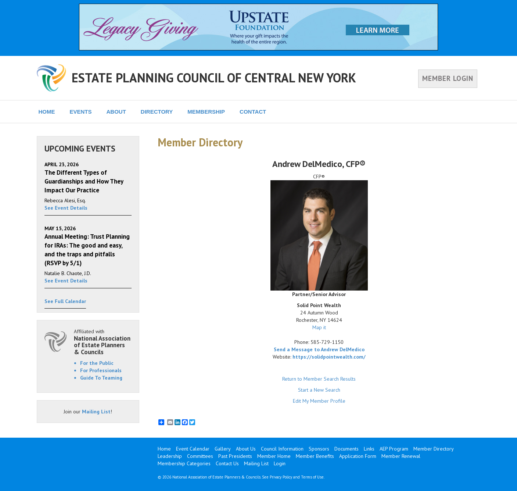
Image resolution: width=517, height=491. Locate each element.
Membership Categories (184, 463)
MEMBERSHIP (206, 111)
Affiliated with (103, 342)
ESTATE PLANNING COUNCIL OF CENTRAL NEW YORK (214, 78)
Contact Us (227, 463)
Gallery (223, 448)
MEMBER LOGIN (447, 78)
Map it (319, 327)
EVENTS (81, 111)
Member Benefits (315, 456)
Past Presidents (235, 456)
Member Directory (433, 448)
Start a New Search (319, 390)
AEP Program (394, 448)
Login (280, 463)
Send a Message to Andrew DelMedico (319, 349)
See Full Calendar (65, 301)
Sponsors (319, 448)
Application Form (357, 456)
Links (369, 448)
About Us (246, 448)
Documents (346, 448)
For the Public (97, 363)
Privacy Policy (281, 477)
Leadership (170, 456)
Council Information (282, 448)
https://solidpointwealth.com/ (329, 356)
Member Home (274, 456)
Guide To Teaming (101, 377)
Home (164, 448)
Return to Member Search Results (319, 379)
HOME (47, 111)
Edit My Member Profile (319, 401)
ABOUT (116, 111)
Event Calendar (192, 448)
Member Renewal (400, 456)
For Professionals (101, 370)
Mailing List (96, 411)
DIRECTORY (157, 111)
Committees (200, 456)
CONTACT (253, 111)
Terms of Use (312, 477)
